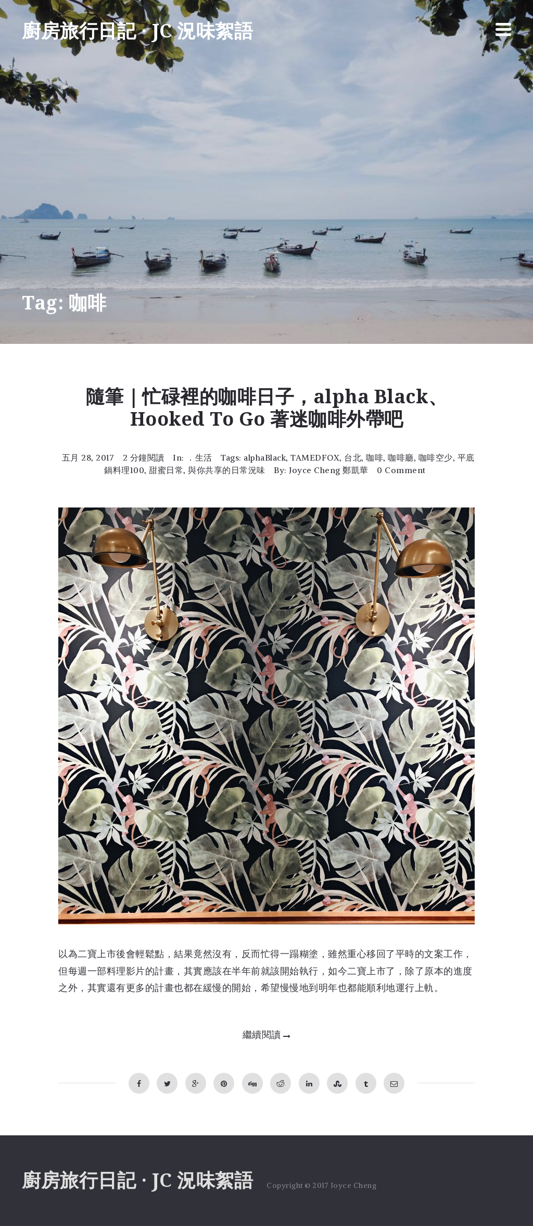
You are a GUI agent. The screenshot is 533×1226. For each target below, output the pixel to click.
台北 (352, 457)
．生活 (199, 457)
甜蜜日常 (166, 470)
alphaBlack (265, 457)
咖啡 (374, 457)
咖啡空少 (435, 457)
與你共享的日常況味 (226, 470)
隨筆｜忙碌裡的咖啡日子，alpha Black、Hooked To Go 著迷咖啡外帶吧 (267, 408)
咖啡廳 (401, 457)
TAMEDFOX (314, 457)
